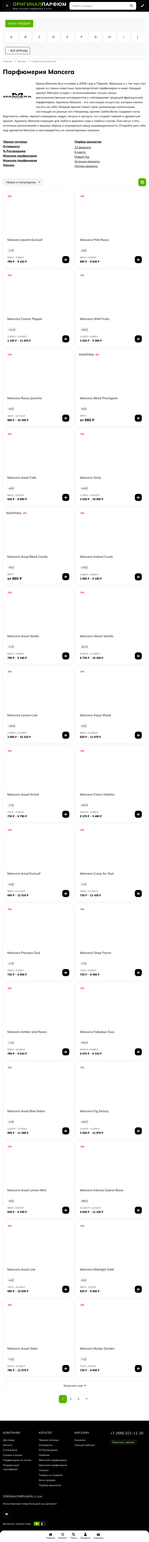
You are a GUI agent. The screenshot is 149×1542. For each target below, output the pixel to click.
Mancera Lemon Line (22, 716)
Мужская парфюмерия (20, 161)
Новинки (44, 1455)
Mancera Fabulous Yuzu (97, 1032)
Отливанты (11, 147)
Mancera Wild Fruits (94, 320)
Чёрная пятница (15, 142)
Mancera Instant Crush (96, 557)
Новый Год (81, 157)
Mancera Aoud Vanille (23, 637)
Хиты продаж (47, 1480)
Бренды (21, 62)
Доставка (9, 1440)
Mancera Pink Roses (94, 240)
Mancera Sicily (90, 478)
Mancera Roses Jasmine (24, 399)
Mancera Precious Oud (23, 953)
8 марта (80, 153)
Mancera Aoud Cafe (21, 478)
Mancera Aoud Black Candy (27, 557)
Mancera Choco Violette (97, 795)
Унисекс (9, 166)
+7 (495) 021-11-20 (126, 1433)
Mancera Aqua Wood (95, 716)
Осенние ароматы (87, 162)
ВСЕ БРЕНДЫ (20, 51)
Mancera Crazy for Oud (96, 874)
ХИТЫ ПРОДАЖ (19, 23)
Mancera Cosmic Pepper (24, 320)
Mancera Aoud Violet (22, 1349)
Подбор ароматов (87, 142)
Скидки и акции (12, 1455)
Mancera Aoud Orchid (23, 795)
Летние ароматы (86, 167)
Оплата (7, 1445)
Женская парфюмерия (20, 156)
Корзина (79, 1440)
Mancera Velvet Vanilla (96, 637)
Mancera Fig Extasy (94, 1112)
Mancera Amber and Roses (27, 1032)
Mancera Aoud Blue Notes (26, 1112)
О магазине (10, 1450)
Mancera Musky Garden (97, 1349)
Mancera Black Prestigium (99, 399)
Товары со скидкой (50, 1475)
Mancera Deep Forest (95, 953)
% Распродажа (14, 152)
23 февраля (82, 148)
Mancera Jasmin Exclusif (24, 240)
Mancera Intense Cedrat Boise (101, 1191)
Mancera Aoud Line (21, 1270)
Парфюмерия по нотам (17, 1460)
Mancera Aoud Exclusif (23, 874)
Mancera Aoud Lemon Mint (26, 1191)
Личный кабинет (84, 1445)
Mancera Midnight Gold (97, 1270)
